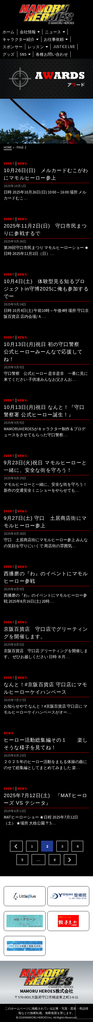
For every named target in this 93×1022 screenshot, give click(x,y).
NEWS (22, 163)
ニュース (53, 31)
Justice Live (64, 46)
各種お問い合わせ (52, 54)
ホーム (8, 31)
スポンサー (12, 46)
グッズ (8, 54)
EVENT (9, 163)
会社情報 (28, 31)
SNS (23, 54)
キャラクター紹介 (18, 39)
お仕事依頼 (54, 39)
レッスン (36, 46)
